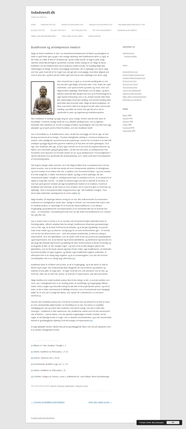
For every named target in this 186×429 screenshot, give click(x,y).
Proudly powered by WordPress (43, 418)
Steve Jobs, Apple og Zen (100, 402)
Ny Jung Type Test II (58, 30)
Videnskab (69, 386)
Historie (126, 121)
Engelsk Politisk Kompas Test (101, 25)
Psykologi (60, 386)
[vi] (91, 320)
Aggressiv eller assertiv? (127, 30)
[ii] (79, 193)
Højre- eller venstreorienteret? (43, 36)
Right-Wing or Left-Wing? (72, 36)
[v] (40, 295)
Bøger (125, 115)
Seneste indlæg (94, 36)
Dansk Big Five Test (48, 25)
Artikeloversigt (128, 53)
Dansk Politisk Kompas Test (72, 25)
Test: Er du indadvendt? (102, 30)
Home (33, 25)
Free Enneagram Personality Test (131, 25)
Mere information (158, 422)
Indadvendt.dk (43, 12)
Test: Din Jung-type (79, 30)
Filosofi (53, 386)
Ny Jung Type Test (38, 30)
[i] (74, 143)
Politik (125, 124)
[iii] (70, 249)
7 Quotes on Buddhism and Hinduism (48, 402)
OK (173, 422)
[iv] (74, 258)
